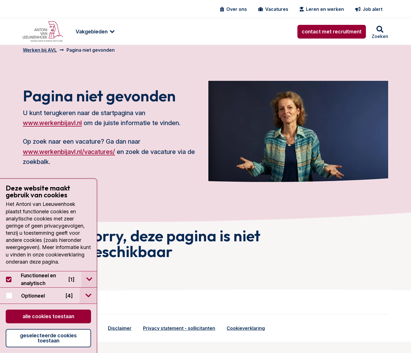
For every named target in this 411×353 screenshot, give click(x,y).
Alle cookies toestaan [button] (48, 316)
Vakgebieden (90, 32)
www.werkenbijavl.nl (52, 127)
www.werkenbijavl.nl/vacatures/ (69, 155)
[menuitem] (90, 31)
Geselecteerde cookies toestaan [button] (48, 338)
